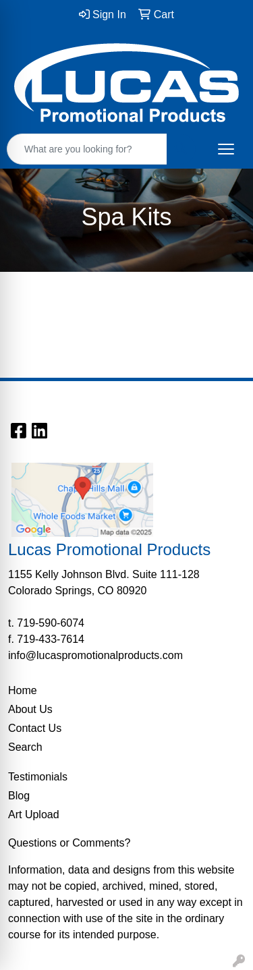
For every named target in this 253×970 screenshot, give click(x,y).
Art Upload (33, 814)
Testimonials (37, 776)
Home (22, 690)
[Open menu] (226, 149)
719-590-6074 (50, 623)
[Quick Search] (87, 149)
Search (25, 747)
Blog (19, 795)
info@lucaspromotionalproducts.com (95, 655)
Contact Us (34, 728)
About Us (30, 709)
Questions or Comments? (69, 843)
